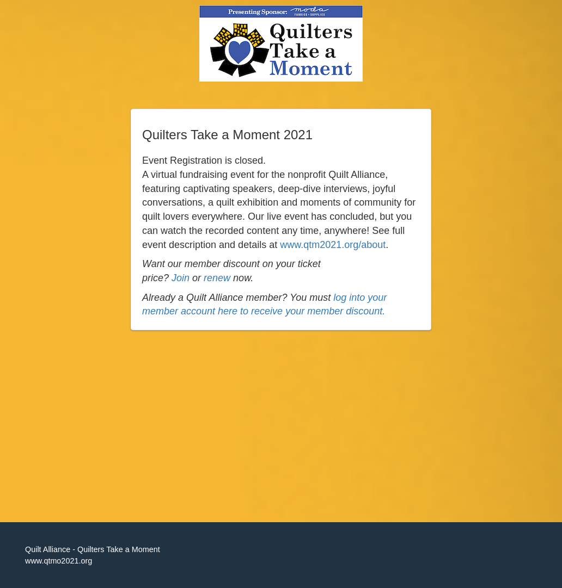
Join (181, 278)
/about (372, 244)
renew (217, 278)
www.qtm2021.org (319, 244)
